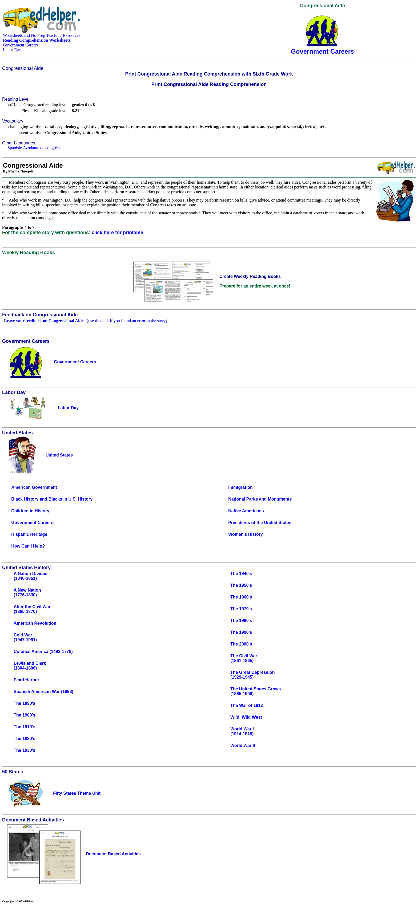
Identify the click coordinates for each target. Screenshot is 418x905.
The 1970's (241, 609)
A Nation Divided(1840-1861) (30, 576)
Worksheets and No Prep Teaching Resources (41, 35)
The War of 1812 (246, 705)
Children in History (30, 511)
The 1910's (24, 727)
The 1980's (241, 620)
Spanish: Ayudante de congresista (36, 147)
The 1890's (24, 703)
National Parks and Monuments (260, 499)
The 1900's (24, 715)
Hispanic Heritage (29, 534)
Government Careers (20, 45)
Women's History (245, 534)
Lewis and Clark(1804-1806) (30, 665)
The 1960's (241, 597)
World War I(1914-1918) (242, 731)
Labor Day (12, 50)
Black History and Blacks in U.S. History (52, 499)
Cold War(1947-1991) (25, 637)
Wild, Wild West (246, 717)
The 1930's (24, 750)
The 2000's (241, 644)
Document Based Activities (113, 854)
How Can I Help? (28, 546)
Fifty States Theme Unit (77, 793)
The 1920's (24, 738)
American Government (34, 487)
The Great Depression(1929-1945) (252, 674)
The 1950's (241, 585)
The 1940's (241, 573)
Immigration (240, 487)
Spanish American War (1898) (43, 691)
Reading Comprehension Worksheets (36, 40)
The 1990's (241, 632)
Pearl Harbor (26, 680)
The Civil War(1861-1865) (243, 658)
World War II (242, 745)
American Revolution (35, 623)
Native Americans (246, 511)
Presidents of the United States (259, 522)
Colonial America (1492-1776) (43, 651)
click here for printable (117, 232)
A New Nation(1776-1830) (27, 592)
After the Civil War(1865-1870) (32, 609)
